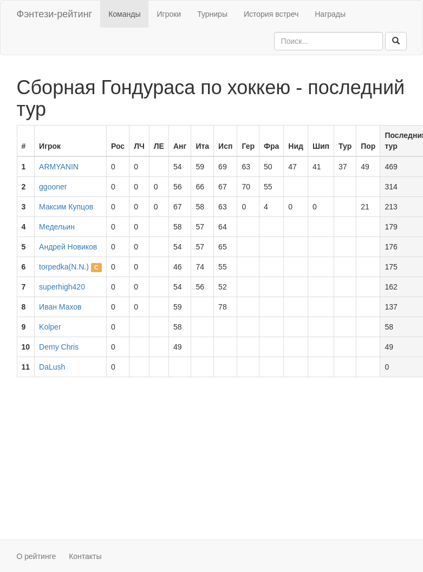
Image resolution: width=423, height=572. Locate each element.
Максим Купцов (66, 206)
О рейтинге (36, 556)
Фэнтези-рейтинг (55, 14)
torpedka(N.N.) (64, 266)
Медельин (57, 226)
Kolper (50, 327)
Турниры (212, 14)
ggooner (53, 186)
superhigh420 (62, 286)
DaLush (52, 367)
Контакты (85, 556)
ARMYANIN (59, 166)
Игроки (169, 14)
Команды (124, 14)
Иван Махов (60, 307)
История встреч (271, 14)
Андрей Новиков (68, 246)
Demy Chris (59, 347)
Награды (330, 14)
